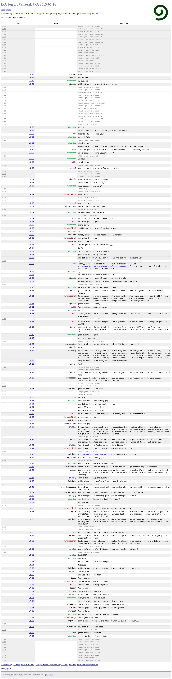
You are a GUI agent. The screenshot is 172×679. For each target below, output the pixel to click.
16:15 (31, 322)
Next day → (45, 13)
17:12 (4, 644)
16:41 (31, 445)
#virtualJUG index (27, 13)
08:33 (4, 42)
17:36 (4, 647)
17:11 (4, 639)
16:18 (4, 341)
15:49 (4, 71)
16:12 (31, 310)
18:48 (4, 655)
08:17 (4, 39)
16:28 (4, 386)
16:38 (31, 440)
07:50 (4, 37)
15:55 (4, 108)
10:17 (4, 45)
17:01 (31, 565)
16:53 (4, 505)
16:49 (31, 487)
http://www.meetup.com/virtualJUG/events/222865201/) (105, 266)
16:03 (4, 192)
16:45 (31, 467)
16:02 (31, 186)
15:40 (4, 63)
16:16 (31, 335)
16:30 (4, 392)
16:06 (31, 238)
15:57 (4, 119)
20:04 (4, 658)
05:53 (4, 26)
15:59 (31, 137)
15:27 (4, 53)
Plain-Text (72, 13)
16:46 (31, 470)
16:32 (31, 414)
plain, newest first (83, 13)
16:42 (31, 454)
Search (53, 13)
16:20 (31, 344)
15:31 (4, 58)
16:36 (31, 427)
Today (38, 13)
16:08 (31, 258)
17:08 (4, 630)
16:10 (4, 284)
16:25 (4, 370)
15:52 (4, 92)
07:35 (4, 34)
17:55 (4, 652)
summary (94, 13)
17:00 (31, 558)
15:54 (4, 100)
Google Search (62, 13)
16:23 (31, 364)
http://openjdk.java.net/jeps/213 (95, 454)
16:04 (31, 206)
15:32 (4, 61)
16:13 (31, 314)
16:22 (31, 351)
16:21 (31, 347)
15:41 (4, 66)
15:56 (4, 116)
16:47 (31, 478)
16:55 (4, 529)
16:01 (4, 174)
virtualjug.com (6, 10)
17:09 (31, 636)
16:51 (31, 493)
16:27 (4, 383)
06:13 (4, 29)
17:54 (4, 650)
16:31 (31, 401)
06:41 (4, 31)
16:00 (31, 162)
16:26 (31, 378)
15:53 (4, 98)
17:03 (31, 572)
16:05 (31, 222)
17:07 (31, 621)
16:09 (31, 281)
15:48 (4, 69)
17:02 (31, 568)
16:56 (31, 541)
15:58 (4, 124)
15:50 (4, 87)
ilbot (21, 675)
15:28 (4, 55)
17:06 (31, 618)
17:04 (31, 591)
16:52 (31, 496)
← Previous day (6, 13)
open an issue (49, 675)
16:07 (31, 245)
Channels (16, 13)
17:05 (31, 605)
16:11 (31, 296)
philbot (11, 675)
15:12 (4, 50)
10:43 (4, 47)
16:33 (31, 417)
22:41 (4, 660)
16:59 (4, 546)
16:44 (31, 458)
